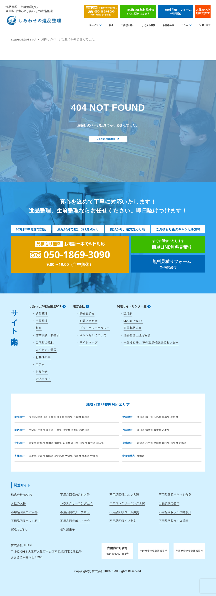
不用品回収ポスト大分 (75, 521)
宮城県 (182, 442)
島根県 (174, 417)
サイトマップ (88, 342)
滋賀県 (66, 430)
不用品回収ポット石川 (25, 521)
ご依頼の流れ (127, 25)
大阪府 (33, 430)
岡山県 (140, 417)
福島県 (174, 442)
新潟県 (100, 442)
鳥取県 (166, 417)
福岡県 (33, 455)
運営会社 (79, 306)
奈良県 (49, 430)
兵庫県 (41, 430)
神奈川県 (42, 417)
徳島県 (149, 430)
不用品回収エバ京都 (24, 512)
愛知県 (33, 442)
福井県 (58, 442)
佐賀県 (41, 455)
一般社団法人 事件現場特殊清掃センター (151, 342)
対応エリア (205, 25)
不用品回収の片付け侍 (75, 494)
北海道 (140, 455)
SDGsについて (133, 321)
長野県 (91, 442)
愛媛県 (157, 430)
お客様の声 (168, 25)
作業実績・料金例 (48, 335)
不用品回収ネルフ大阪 (124, 494)
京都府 (75, 430)
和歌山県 (84, 430)
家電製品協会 (133, 328)
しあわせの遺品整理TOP (45, 306)
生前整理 (42, 321)
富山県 (75, 442)
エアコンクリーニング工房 (127, 503)
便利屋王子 (67, 529)
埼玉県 (60, 417)
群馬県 (85, 417)
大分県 (69, 455)
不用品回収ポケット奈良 (175, 494)
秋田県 (157, 442)
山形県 (166, 442)
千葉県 (52, 417)
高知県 (166, 430)
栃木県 (69, 417)
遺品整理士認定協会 (137, 335)
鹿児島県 (59, 455)
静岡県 (49, 442)
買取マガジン (20, 529)
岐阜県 (41, 442)
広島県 (157, 417)
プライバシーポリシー (94, 328)
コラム (184, 25)
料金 (111, 25)
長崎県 (49, 455)
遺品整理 (42, 313)
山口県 (149, 417)
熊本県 (85, 455)
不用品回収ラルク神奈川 (175, 512)
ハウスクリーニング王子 (76, 503)
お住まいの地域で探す (203, 11)
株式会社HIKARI (21, 494)
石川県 (66, 442)
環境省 (128, 313)
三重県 (58, 430)
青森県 (140, 442)
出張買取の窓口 (169, 503)
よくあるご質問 (46, 350)
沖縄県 (94, 455)
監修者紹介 (86, 313)
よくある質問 (148, 25)
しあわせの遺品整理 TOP (108, 139)
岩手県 (149, 442)
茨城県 (77, 417)
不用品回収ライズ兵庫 (173, 521)
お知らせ (42, 371)
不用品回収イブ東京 (122, 521)
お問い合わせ (88, 321)
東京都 (33, 417)
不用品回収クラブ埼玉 (75, 512)
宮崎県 (77, 455)
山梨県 (83, 442)
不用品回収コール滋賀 (124, 512)
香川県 (140, 430)
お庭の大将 (18, 503)
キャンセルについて (93, 335)
